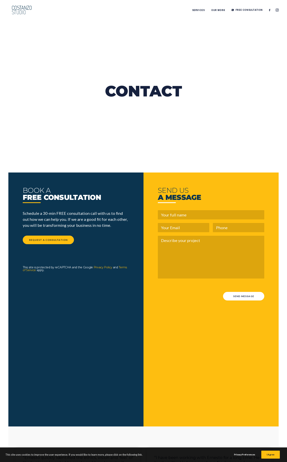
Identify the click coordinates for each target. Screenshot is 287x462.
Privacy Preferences (244, 456)
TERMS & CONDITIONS (255, 400)
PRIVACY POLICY (258, 408)
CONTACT (208, 428)
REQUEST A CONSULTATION (48, 138)
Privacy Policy (103, 165)
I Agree (270, 456)
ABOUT (205, 422)
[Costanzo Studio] (19, 10)
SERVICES (198, 10)
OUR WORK (218, 10)
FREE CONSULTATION (249, 10)
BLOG (203, 416)
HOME (204, 398)
